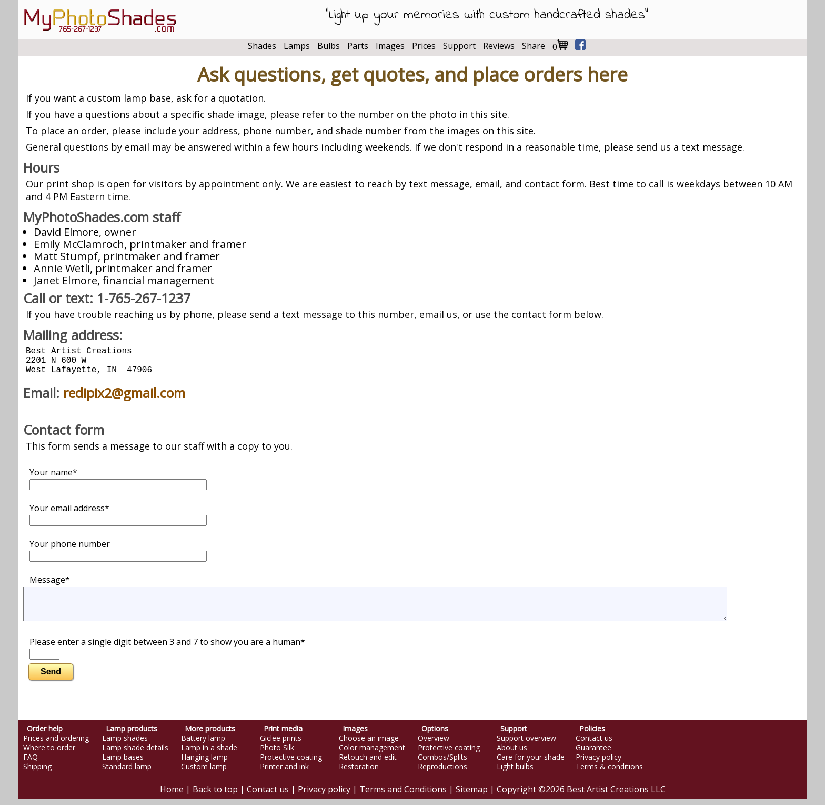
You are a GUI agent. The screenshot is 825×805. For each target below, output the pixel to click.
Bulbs (328, 46)
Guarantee (593, 754)
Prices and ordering (56, 744)
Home (172, 795)
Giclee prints (280, 744)
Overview (433, 744)
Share (533, 46)
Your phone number (118, 556)
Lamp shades (125, 744)
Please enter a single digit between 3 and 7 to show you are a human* (167, 654)
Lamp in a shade (209, 754)
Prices (424, 46)
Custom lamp (204, 773)
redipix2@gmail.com (124, 399)
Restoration (359, 773)
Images (390, 46)
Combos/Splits (442, 763)
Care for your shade (531, 763)
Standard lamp (127, 773)
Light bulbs (515, 773)
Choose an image (369, 744)
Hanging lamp (204, 763)
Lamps (297, 46)
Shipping (37, 773)
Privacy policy (598, 763)
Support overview (526, 744)
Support (459, 46)
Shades (262, 46)
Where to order (49, 754)
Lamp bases (123, 763)
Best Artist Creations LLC (616, 795)
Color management (372, 754)
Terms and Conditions (403, 795)
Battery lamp (203, 744)
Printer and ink (284, 773)
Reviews (499, 46)
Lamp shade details (135, 754)
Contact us (594, 744)
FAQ (30, 763)
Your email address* (118, 520)
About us (512, 754)
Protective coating (291, 763)
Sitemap (472, 795)
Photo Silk (277, 754)
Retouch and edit (368, 763)
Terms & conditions (609, 773)
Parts (357, 46)
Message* (49, 586)
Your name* (118, 484)
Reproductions (442, 773)
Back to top (215, 795)
